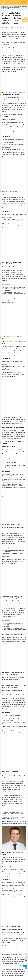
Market (11, 336)
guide (8, 220)
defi (3, 537)
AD (26, 4)
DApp (15, 4)
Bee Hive (21, 4)
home (3, 6)
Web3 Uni (3, 4)
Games (10, 4)
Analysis (6, 6)
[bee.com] (26, 954)
